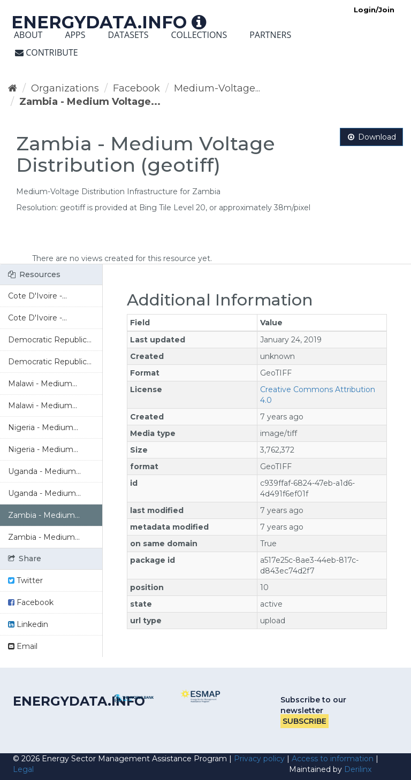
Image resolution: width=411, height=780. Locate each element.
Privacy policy (259, 758)
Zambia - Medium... (44, 515)
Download (371, 137)
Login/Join (374, 9)
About (28, 35)
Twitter (25, 580)
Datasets (128, 35)
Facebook (136, 88)
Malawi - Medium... (42, 383)
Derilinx (357, 769)
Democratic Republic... (50, 340)
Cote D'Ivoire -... (37, 296)
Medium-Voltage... (217, 88)
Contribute (46, 52)
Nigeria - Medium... (43, 427)
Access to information (333, 758)
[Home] (12, 88)
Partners (270, 35)
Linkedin (28, 624)
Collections (199, 35)
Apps (75, 35)
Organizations (65, 88)
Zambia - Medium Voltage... (90, 102)
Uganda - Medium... (44, 471)
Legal (23, 769)
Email (22, 646)
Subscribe (304, 721)
